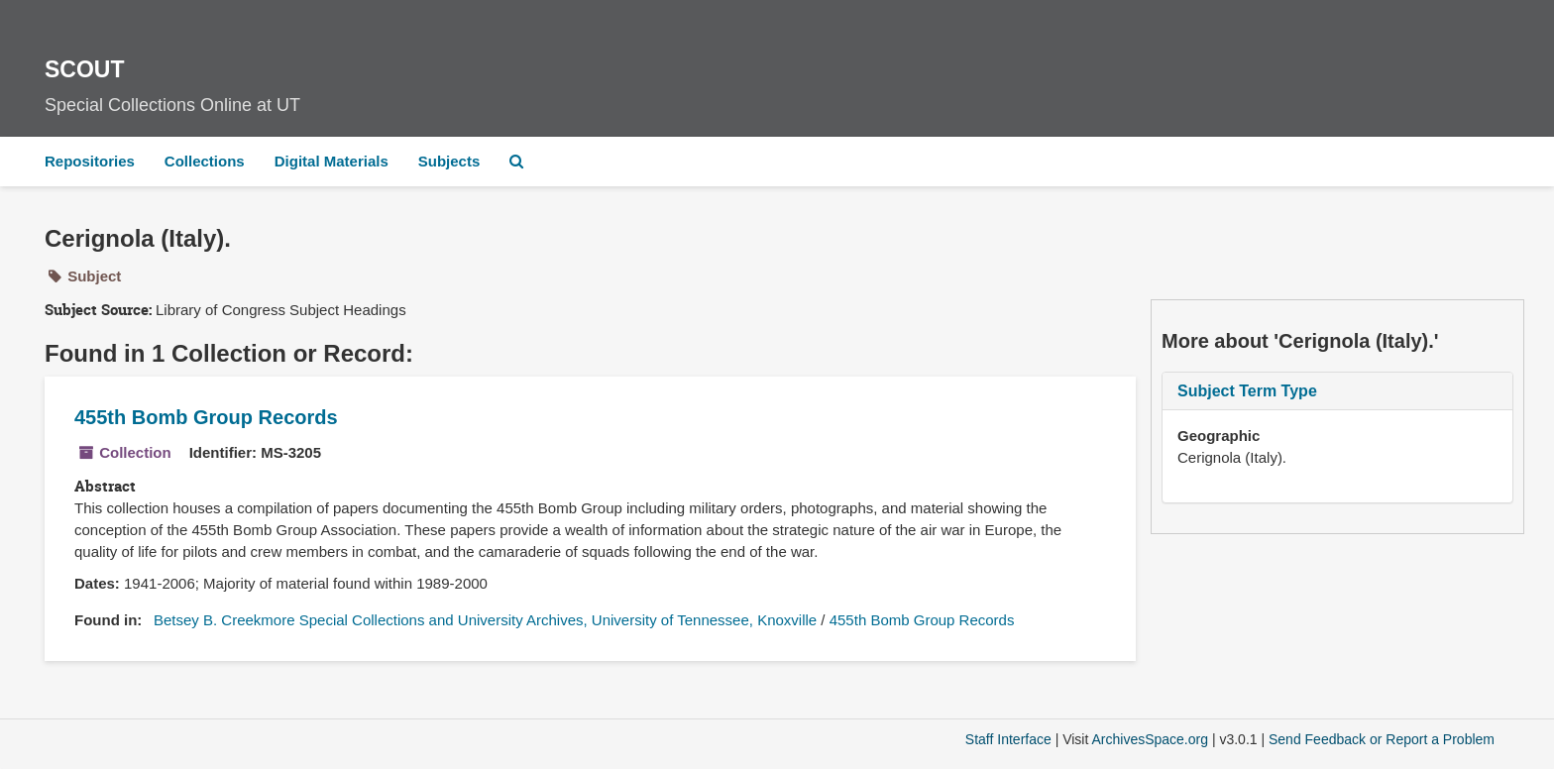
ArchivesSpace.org (1149, 739)
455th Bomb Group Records (206, 417)
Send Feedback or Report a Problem (1382, 739)
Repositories (90, 161)
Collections (205, 161)
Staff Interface (1008, 739)
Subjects (449, 161)
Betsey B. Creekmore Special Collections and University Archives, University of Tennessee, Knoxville (485, 619)
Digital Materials (331, 161)
